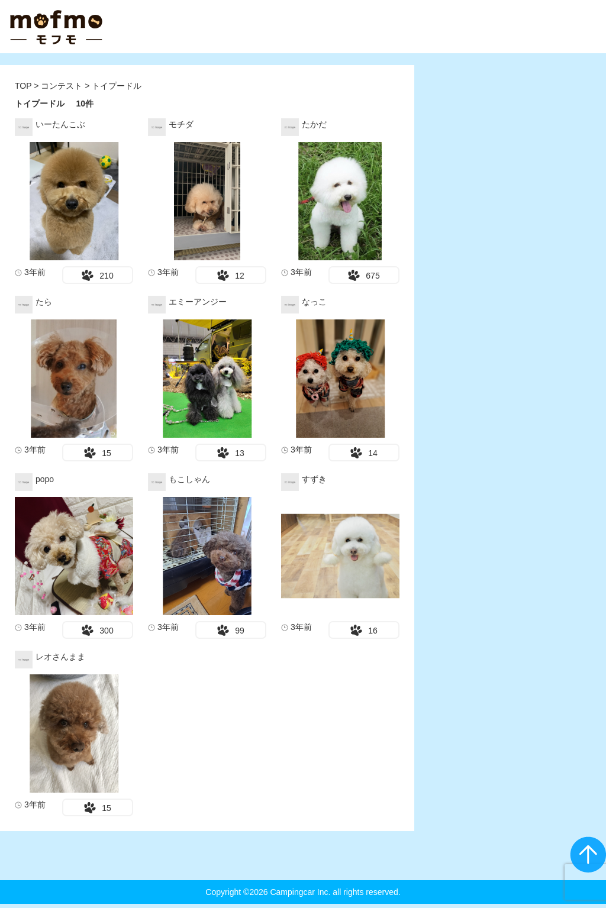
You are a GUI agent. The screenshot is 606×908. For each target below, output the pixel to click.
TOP (23, 86)
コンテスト (63, 86)
